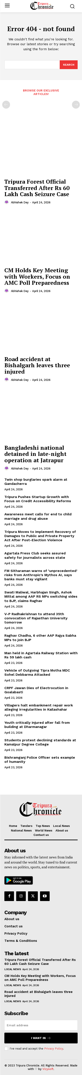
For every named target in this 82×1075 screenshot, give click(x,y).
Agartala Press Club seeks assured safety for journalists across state (35, 555)
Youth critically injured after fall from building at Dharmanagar (37, 724)
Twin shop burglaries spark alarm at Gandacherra (35, 481)
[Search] (69, 64)
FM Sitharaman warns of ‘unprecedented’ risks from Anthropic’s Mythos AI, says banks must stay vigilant (40, 575)
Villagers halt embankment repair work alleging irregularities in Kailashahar (38, 707)
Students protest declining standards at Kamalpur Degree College (40, 742)
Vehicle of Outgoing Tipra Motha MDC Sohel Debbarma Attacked (37, 672)
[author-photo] (7, 202)
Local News (12, 969)
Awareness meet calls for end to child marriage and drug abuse (38, 516)
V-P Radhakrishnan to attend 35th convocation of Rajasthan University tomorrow (36, 618)
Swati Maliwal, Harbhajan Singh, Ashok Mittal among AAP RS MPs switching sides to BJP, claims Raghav (40, 596)
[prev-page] (6, 105)
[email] (41, 1025)
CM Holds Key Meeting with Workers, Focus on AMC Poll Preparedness (37, 276)
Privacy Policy (53, 1048)
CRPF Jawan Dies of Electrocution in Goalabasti (36, 690)
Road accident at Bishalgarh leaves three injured (37, 365)
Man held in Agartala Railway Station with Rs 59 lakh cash (41, 655)
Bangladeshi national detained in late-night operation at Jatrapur (35, 454)
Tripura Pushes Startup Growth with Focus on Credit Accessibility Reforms (37, 499)
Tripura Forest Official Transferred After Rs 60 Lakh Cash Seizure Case (37, 188)
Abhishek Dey (20, 202)
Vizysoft (48, 1069)
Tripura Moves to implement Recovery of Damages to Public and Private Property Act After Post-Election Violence (40, 536)
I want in (41, 1038)
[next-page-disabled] (76, 105)
